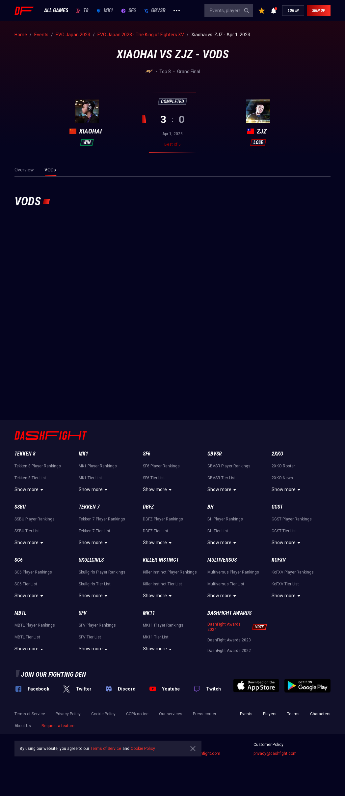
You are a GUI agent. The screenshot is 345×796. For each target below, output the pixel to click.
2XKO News (282, 478)
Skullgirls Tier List (95, 584)
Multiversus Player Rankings (233, 572)
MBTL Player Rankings (34, 625)
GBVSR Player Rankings (229, 466)
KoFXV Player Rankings (293, 572)
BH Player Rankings (225, 519)
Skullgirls (91, 560)
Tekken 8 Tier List (30, 478)
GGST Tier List (284, 531)
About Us (22, 725)
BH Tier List (217, 531)
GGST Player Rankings (292, 519)
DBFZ (148, 507)
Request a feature (57, 725)
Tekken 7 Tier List (94, 531)
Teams (293, 714)
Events (246, 714)
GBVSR (155, 10)
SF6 (128, 10)
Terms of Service (29, 714)
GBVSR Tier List (221, 478)
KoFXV (279, 560)
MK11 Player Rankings (163, 625)
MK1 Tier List (90, 478)
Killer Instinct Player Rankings (170, 572)
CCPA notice (137, 714)
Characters (320, 714)
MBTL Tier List (27, 637)
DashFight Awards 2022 (229, 650)
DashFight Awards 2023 (229, 640)
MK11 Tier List (156, 637)
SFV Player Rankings (97, 625)
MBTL (20, 613)
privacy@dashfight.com (275, 753)
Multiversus (222, 560)
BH (210, 507)
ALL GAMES (56, 10)
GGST (277, 507)
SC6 (18, 560)
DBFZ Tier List (155, 531)
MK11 (149, 613)
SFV (83, 613)
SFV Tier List (90, 637)
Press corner (204, 714)
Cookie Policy (103, 714)
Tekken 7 (89, 507)
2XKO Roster (283, 466)
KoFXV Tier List (285, 584)
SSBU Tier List (27, 531)
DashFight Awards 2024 (224, 627)
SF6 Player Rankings (161, 466)
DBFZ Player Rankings (163, 519)
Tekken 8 (25, 454)
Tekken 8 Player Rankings (37, 466)
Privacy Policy (68, 714)
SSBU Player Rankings (34, 519)
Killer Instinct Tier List (162, 584)
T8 (82, 10)
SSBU (20, 507)
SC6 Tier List (25, 584)
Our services (170, 714)
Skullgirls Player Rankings (102, 572)
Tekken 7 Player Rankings (102, 519)
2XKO (277, 454)
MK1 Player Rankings (98, 466)
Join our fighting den (53, 674)
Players (270, 714)
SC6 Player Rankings (33, 572)
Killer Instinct (161, 560)
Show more (29, 489)
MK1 (104, 10)
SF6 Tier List (154, 478)
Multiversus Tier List (225, 584)
